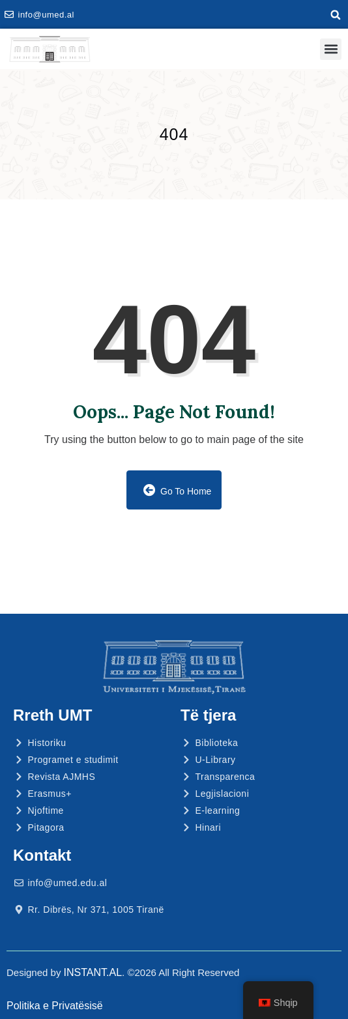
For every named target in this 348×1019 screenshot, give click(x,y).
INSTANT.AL (93, 972)
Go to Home (177, 490)
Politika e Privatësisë (55, 1005)
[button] (335, 15)
